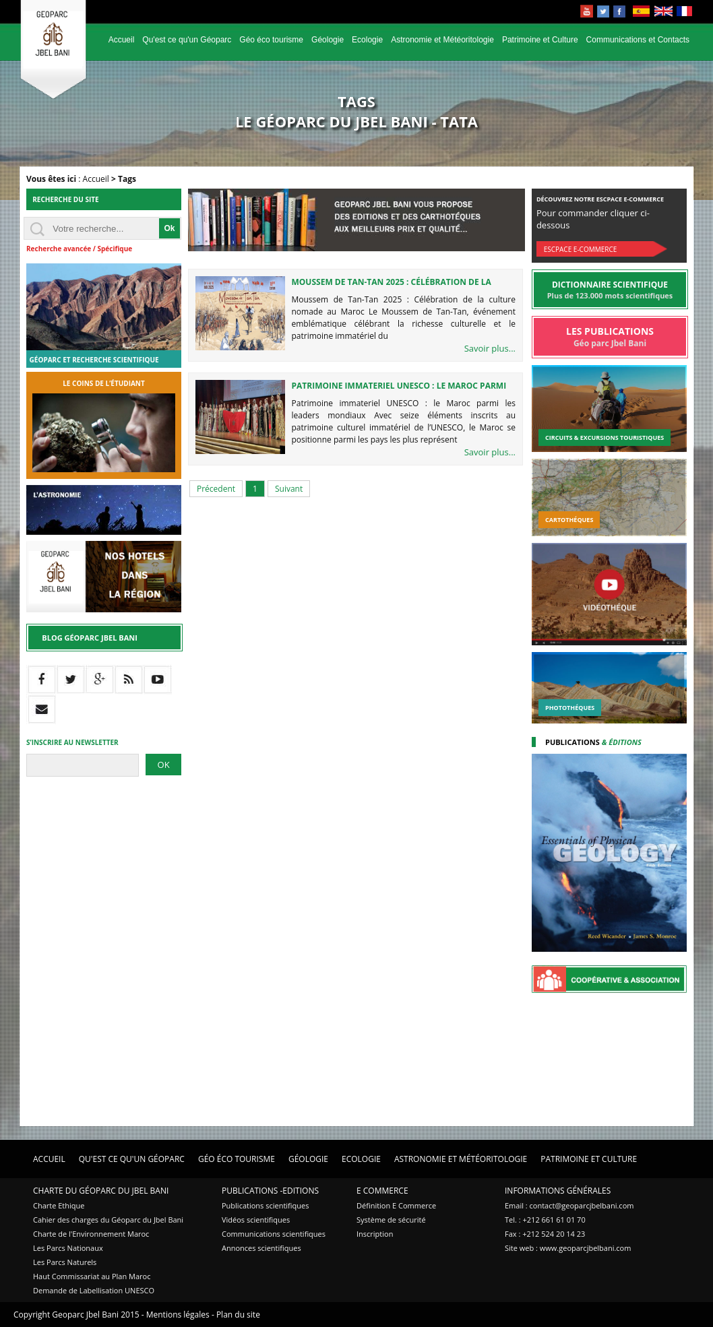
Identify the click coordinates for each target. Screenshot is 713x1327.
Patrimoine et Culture (540, 39)
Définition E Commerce (396, 1205)
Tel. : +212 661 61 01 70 (545, 1220)
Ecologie (367, 39)
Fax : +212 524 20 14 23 (545, 1234)
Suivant (289, 488)
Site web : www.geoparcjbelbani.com (568, 1248)
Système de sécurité (391, 1220)
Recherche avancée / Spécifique (79, 248)
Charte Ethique (58, 1205)
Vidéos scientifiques (256, 1220)
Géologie (327, 39)
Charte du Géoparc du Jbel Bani (100, 1190)
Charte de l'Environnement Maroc (91, 1234)
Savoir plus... (490, 348)
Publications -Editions (270, 1190)
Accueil (121, 39)
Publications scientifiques (265, 1205)
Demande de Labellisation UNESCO (93, 1290)
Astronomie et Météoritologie (442, 39)
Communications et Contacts (637, 39)
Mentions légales (178, 1314)
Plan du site (238, 1314)
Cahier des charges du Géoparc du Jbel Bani (108, 1220)
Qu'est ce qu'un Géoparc (186, 39)
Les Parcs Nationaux (68, 1248)
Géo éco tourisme (271, 39)
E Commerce (382, 1190)
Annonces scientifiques (261, 1248)
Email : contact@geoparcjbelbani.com (569, 1205)
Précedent (216, 488)
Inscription (374, 1234)
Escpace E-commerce (580, 249)
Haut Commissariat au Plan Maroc (91, 1276)
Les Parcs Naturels (64, 1262)
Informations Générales (558, 1190)
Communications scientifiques (274, 1234)
